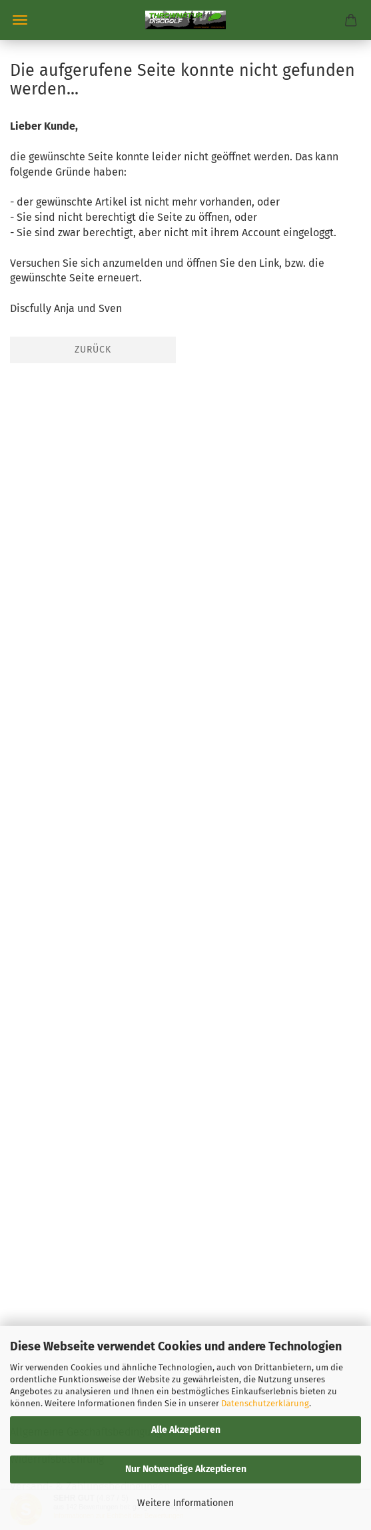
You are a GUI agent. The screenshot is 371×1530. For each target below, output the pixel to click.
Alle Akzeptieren (185, 1430)
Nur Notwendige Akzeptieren (185, 1469)
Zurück (93, 349)
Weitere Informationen (185, 1503)
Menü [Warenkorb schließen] (20, 20)
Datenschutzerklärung (265, 1403)
